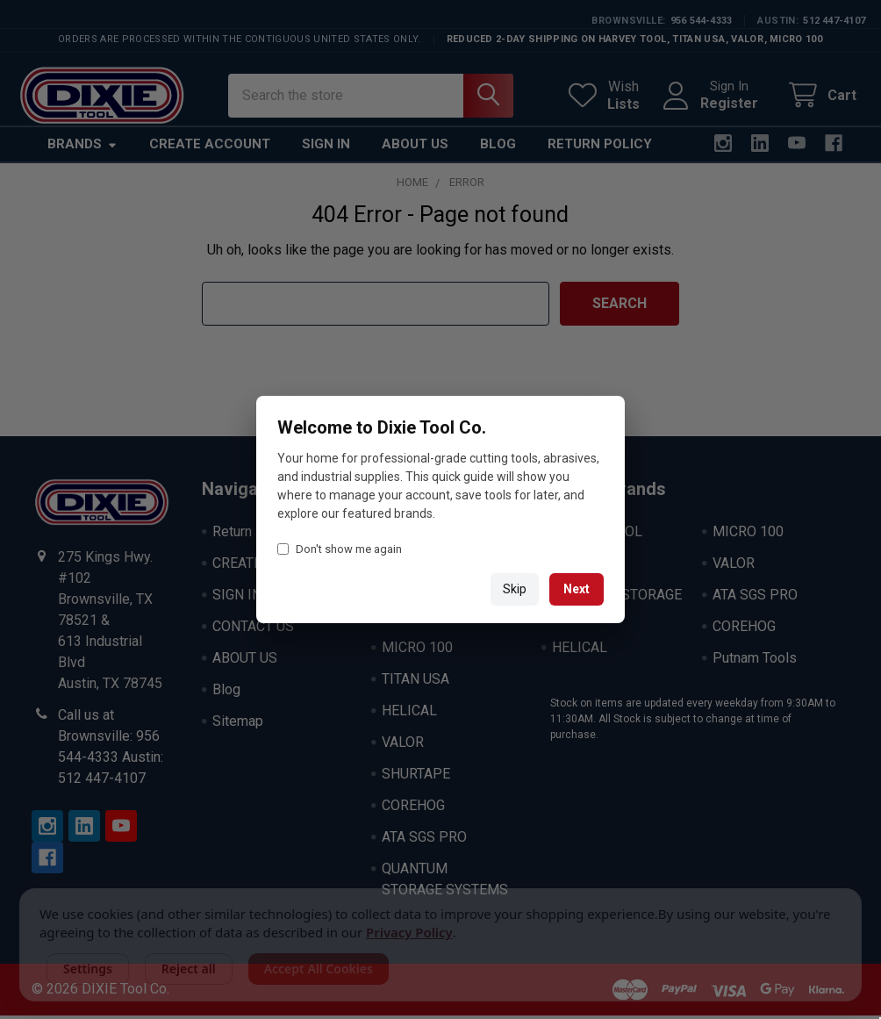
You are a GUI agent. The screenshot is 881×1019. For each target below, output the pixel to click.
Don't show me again (339, 549)
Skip (514, 589)
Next (576, 589)
